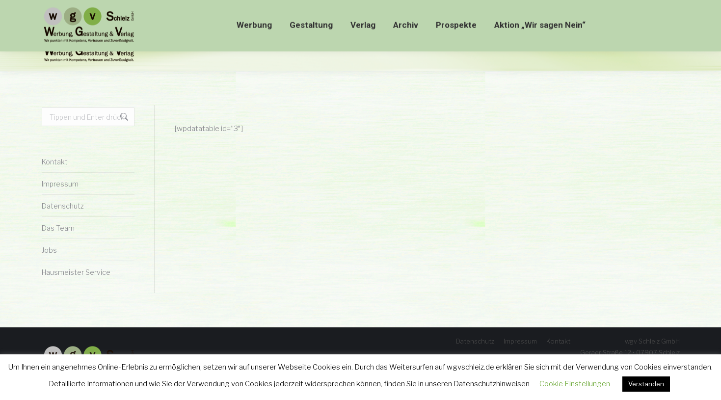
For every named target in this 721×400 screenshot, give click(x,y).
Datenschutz (63, 206)
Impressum (60, 184)
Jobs (49, 250)
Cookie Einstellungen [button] (574, 383)
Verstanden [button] (646, 384)
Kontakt (55, 162)
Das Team (58, 228)
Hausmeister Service (76, 272)
